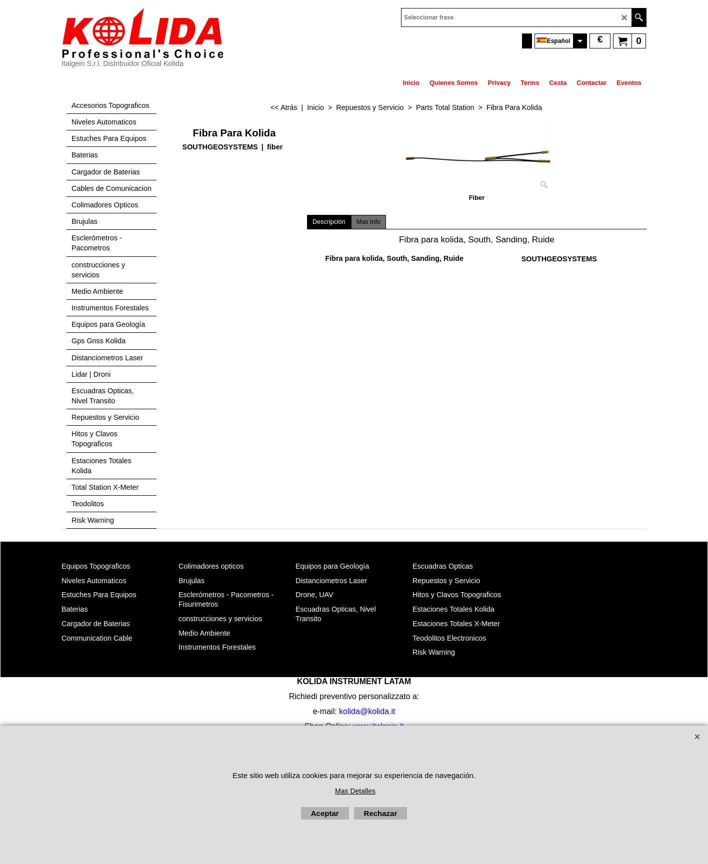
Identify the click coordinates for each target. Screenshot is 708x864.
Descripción (329, 221)
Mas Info (368, 221)
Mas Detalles (355, 791)
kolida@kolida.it (367, 711)
